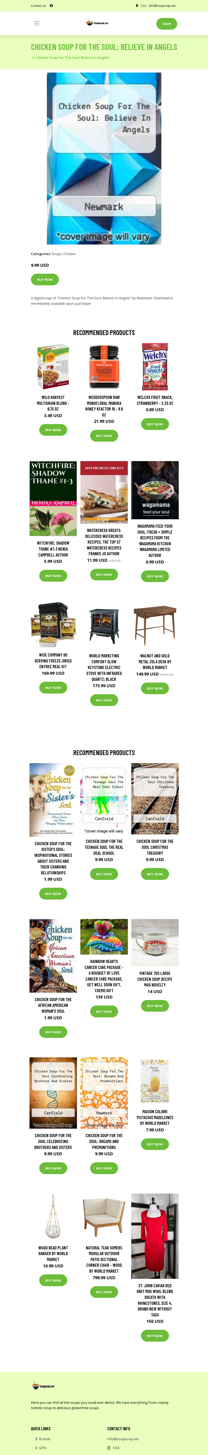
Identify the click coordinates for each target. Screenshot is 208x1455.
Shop (166, 24)
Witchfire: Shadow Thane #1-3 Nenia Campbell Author (53, 548)
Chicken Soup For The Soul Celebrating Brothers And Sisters (53, 1141)
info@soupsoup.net (162, 6)
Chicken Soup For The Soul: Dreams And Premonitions (104, 1141)
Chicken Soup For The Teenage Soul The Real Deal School (104, 846)
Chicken (69, 253)
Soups (57, 253)
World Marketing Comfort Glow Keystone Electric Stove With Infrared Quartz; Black (104, 667)
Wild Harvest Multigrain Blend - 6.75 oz (53, 402)
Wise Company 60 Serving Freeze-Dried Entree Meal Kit (53, 660)
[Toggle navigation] (36, 23)
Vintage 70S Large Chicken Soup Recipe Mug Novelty (154, 978)
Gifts (42, 1447)
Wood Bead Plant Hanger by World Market (53, 1253)
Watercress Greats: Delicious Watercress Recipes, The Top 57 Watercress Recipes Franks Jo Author (104, 542)
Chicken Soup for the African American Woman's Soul (53, 1005)
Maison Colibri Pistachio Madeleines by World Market (155, 1117)
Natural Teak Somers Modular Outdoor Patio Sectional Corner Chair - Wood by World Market (104, 1259)
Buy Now (45, 279)
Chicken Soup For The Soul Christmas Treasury (155, 846)
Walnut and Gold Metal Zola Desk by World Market (155, 661)
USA (143, 6)
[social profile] (51, 6)
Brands (44, 1439)
